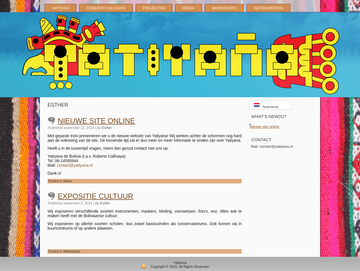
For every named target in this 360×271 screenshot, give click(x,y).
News (67, 181)
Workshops (71, 251)
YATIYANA (60, 8)
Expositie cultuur (95, 196)
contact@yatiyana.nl (75, 165)
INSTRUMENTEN (268, 8)
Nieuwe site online (96, 121)
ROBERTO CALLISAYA (106, 8)
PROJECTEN (154, 8)
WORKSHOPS (224, 8)
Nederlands (266, 106)
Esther (107, 128)
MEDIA (188, 8)
